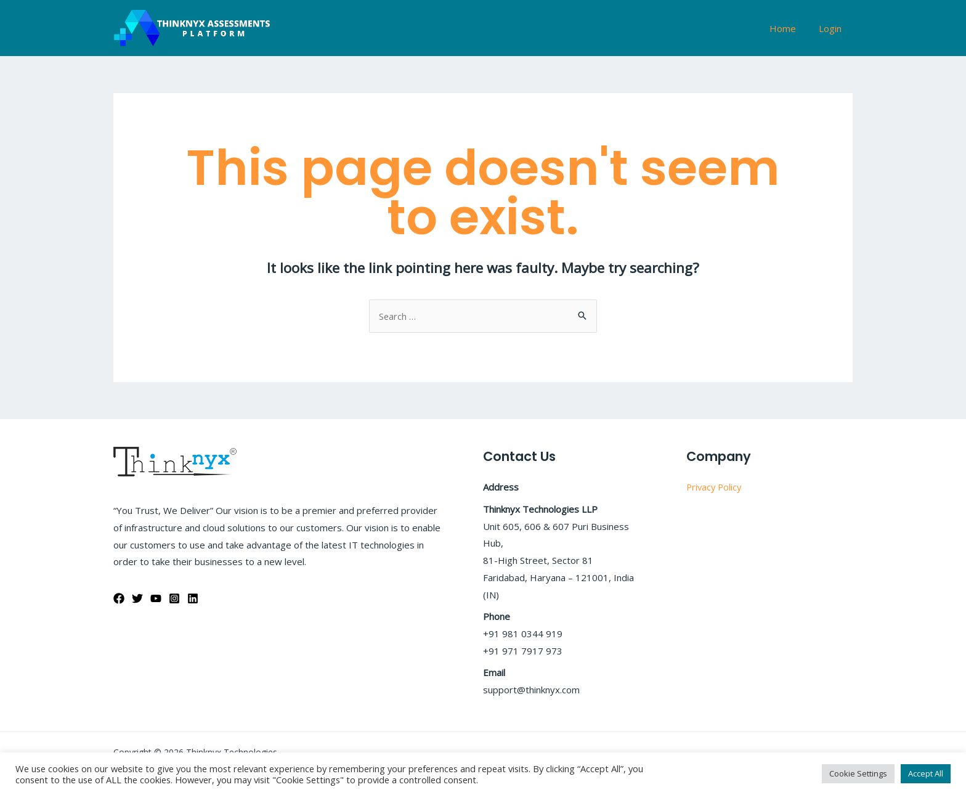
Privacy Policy (715, 487)
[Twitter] (137, 598)
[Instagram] (174, 598)
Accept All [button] (925, 773)
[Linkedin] (192, 598)
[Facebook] (118, 598)
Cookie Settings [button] (858, 773)
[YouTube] (155, 598)
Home (789, 28)
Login (832, 28)
